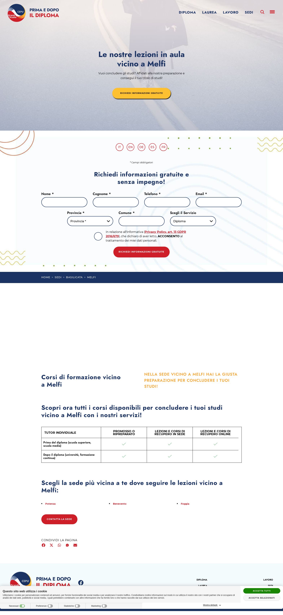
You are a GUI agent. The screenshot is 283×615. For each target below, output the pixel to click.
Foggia (186, 507)
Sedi (249, 12)
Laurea (209, 12)
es (154, 148)
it (116, 148)
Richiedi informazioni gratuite (141, 254)
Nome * (47, 195)
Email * (201, 195)
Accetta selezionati (262, 598)
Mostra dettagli (261, 605)
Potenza (51, 507)
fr (166, 148)
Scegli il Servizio (183, 214)
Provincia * (75, 214)
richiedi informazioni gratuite (141, 93)
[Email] (219, 204)
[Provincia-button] (90, 222)
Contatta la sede (63, 523)
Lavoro (231, 12)
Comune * (127, 214)
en (129, 148)
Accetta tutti (262, 591)
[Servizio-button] (193, 222)
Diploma (187, 12)
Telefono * (152, 195)
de (141, 148)
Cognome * (102, 195)
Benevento (121, 507)
